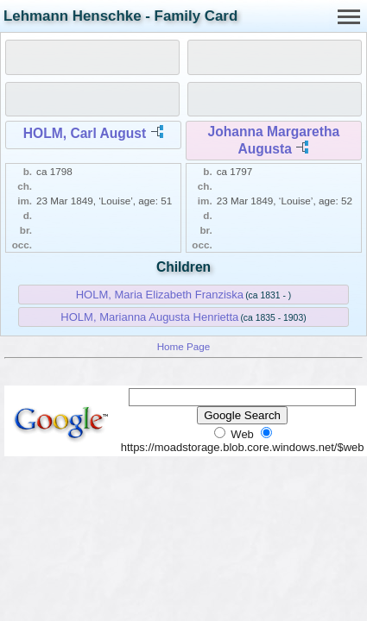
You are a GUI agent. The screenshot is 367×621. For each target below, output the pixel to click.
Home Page (184, 346)
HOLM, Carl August (84, 133)
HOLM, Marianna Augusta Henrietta (149, 316)
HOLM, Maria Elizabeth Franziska (160, 294)
